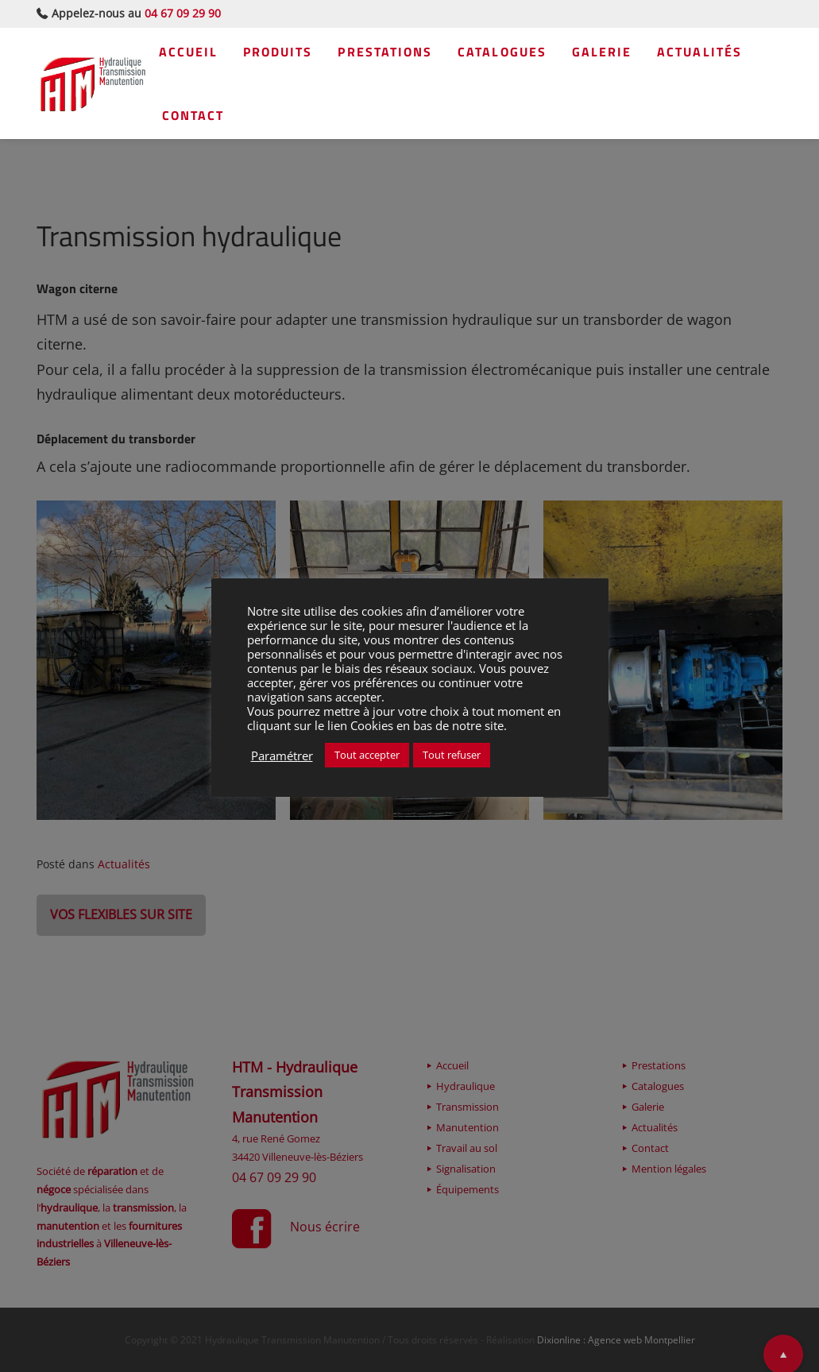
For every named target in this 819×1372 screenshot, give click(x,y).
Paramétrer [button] (282, 755)
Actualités (214, 119)
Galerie (636, 55)
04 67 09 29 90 (183, 13)
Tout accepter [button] (367, 755)
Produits (292, 55)
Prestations (406, 55)
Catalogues (530, 55)
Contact (320, 119)
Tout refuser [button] (452, 755)
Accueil (197, 55)
